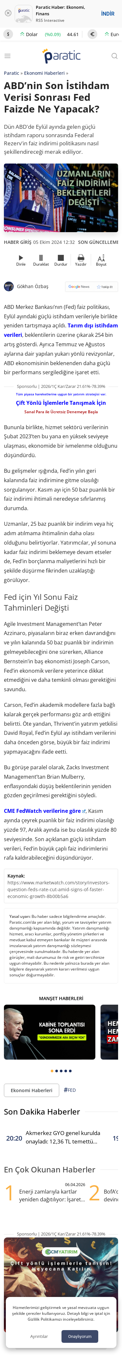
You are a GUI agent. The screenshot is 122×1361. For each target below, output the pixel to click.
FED (70, 1090)
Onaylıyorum (79, 1336)
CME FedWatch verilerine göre (45, 810)
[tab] (52, 1071)
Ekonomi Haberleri (44, 73)
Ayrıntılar (39, 1336)
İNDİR (108, 14)
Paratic (11, 73)
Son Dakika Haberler (42, 1111)
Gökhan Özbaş (32, 286)
